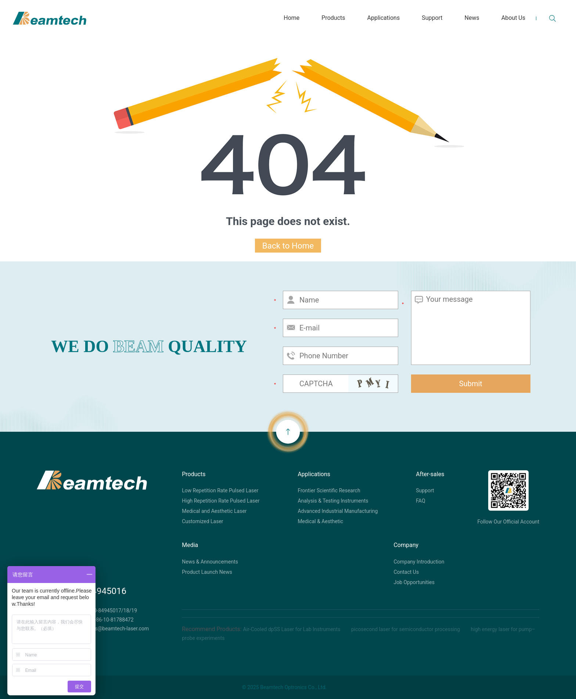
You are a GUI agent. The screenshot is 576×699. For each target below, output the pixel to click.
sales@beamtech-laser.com (117, 628)
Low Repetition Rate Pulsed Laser (220, 490)
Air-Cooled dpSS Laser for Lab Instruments (292, 629)
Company (405, 545)
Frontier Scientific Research (329, 490)
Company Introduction (418, 562)
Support (425, 490)
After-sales (430, 474)
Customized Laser (202, 521)
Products (193, 474)
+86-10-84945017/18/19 (109, 610)
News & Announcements (210, 562)
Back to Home (288, 245)
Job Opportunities (414, 582)
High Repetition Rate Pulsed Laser (220, 501)
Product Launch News (207, 572)
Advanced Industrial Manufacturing (338, 511)
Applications (314, 474)
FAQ (420, 501)
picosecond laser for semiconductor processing (406, 629)
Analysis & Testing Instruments (333, 501)
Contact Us (406, 572)
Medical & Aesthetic (320, 521)
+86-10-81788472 (113, 620)
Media (190, 545)
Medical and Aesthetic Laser (214, 511)
